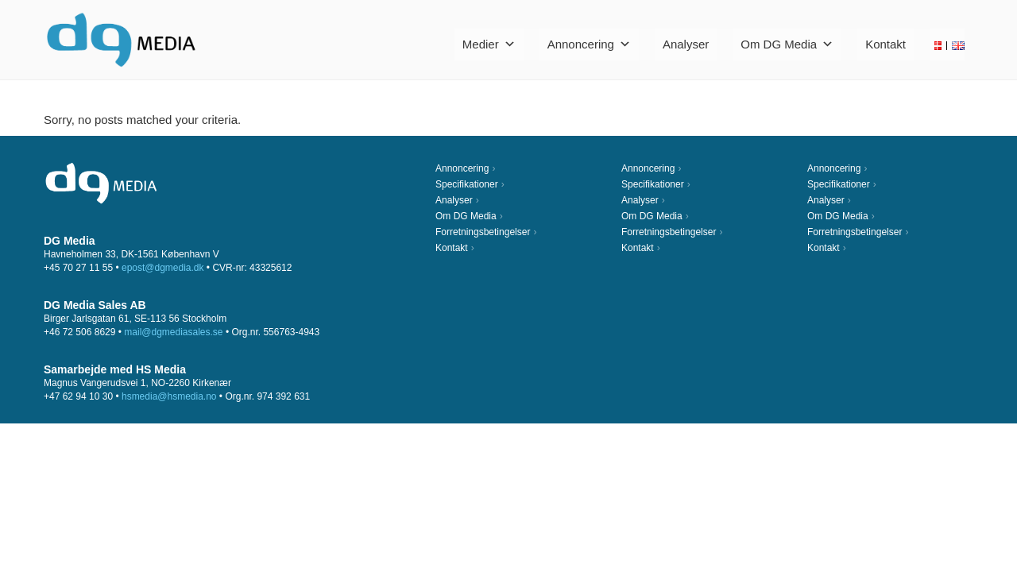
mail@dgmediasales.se (173, 332)
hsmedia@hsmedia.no (169, 396)
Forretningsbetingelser (482, 232)
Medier (489, 44)
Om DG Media (787, 44)
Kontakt (885, 44)
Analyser (686, 44)
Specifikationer (466, 184)
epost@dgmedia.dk (163, 267)
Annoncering (589, 44)
